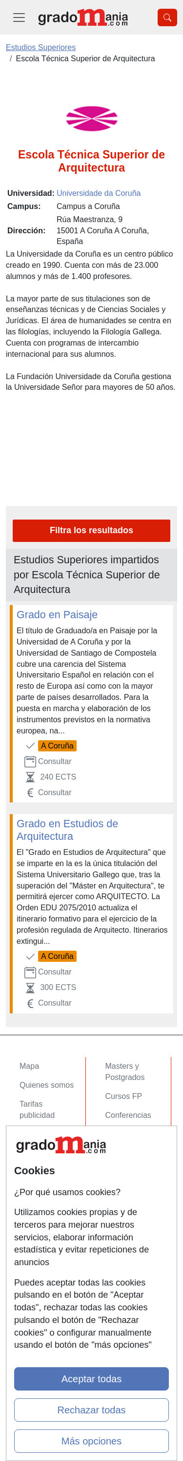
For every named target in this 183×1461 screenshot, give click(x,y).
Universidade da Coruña (99, 193)
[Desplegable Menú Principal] (19, 17)
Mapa (29, 1066)
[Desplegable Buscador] (167, 17)
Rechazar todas (91, 1410)
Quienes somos (47, 1085)
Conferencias (128, 1115)
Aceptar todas (91, 1379)
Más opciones (91, 1441)
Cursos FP (123, 1096)
